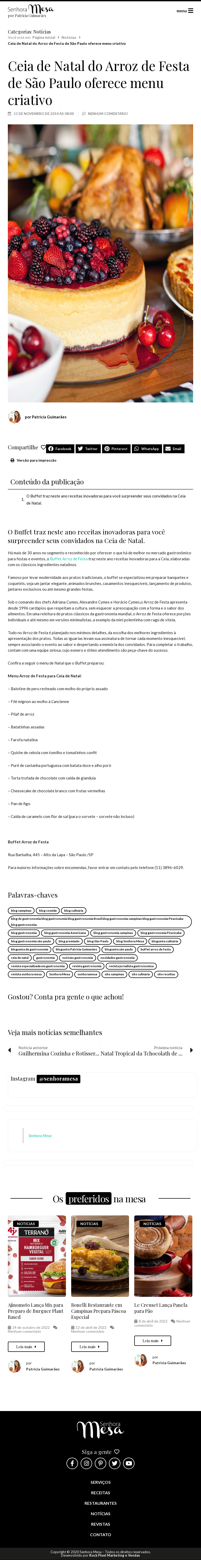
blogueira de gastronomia (29, 949)
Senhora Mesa (59, 974)
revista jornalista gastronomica (131, 966)
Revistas (100, 1524)
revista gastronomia (86, 966)
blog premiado (69, 941)
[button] (60, 448)
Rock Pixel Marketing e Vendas (114, 1555)
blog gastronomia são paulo (31, 941)
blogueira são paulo (119, 949)
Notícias (42, 32)
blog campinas (21, 910)
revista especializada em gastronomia (38, 966)
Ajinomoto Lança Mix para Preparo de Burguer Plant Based (35, 1311)
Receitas (100, 1492)
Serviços (101, 1482)
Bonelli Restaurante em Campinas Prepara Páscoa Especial (98, 1311)
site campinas (114, 974)
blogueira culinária (165, 941)
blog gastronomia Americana (65, 933)
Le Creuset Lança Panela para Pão (160, 1308)
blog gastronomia (24, 933)
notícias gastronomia (77, 958)
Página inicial (43, 37)
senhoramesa (87, 974)
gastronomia (45, 958)
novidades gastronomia (117, 958)
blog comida (48, 910)
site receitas (166, 974)
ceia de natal (20, 958)
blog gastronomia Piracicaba (161, 933)
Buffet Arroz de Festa (69, 558)
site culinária (141, 974)
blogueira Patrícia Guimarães (76, 949)
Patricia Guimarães (43, 1369)
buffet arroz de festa (156, 949)
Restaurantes (101, 1503)
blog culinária (73, 910)
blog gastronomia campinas (113, 933)
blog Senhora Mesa (130, 941)
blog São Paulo (98, 941)
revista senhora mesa (26, 974)
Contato (100, 1534)
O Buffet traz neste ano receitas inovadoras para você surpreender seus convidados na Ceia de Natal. (106, 499)
